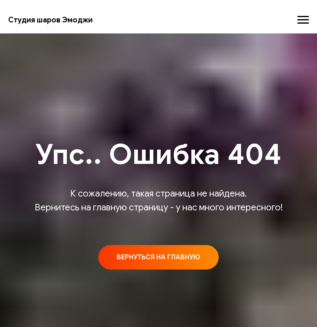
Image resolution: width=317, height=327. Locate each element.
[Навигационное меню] (303, 20)
